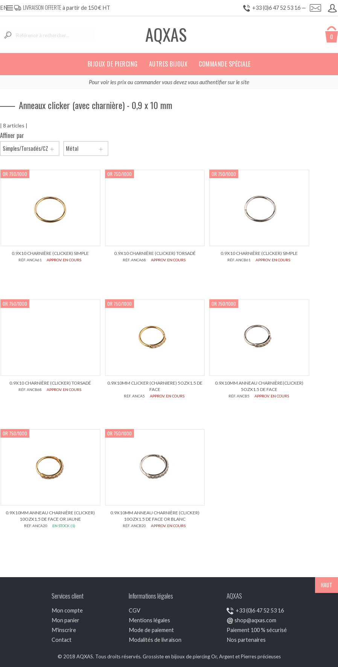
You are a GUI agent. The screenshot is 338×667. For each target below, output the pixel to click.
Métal (86, 148)
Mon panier (65, 620)
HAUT (326, 585)
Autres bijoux (168, 63)
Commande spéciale (225, 63)
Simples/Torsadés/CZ (30, 148)
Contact (62, 640)
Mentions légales (149, 620)
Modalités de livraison (155, 640)
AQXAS (166, 34)
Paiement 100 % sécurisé (257, 630)
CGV (134, 610)
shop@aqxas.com (255, 620)
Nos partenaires (246, 640)
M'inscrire (64, 630)
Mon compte (67, 610)
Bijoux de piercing (113, 63)
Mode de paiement (151, 630)
